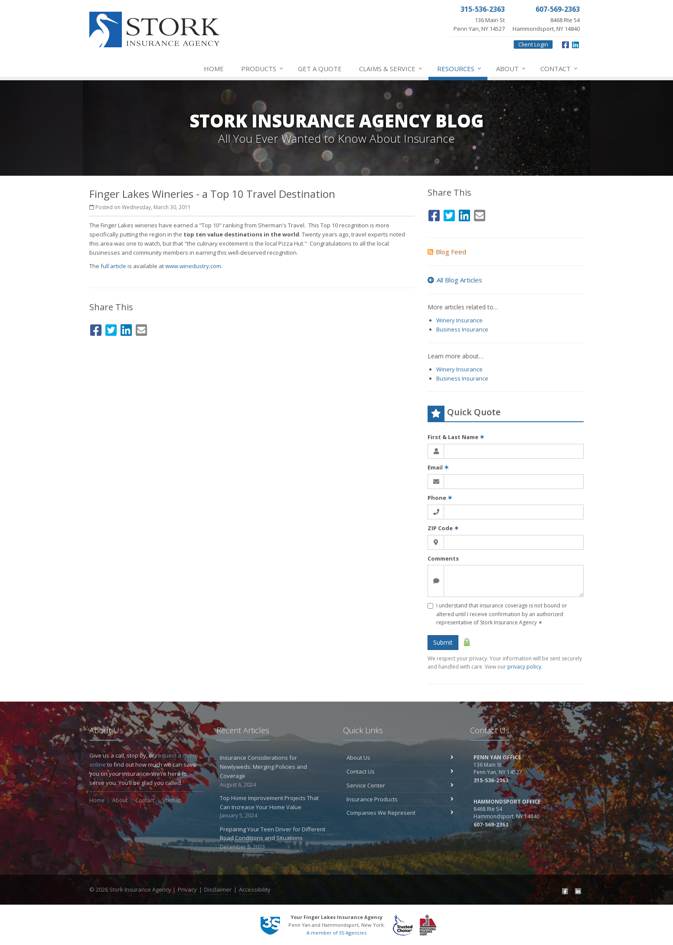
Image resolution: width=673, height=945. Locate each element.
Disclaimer (218, 889)
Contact (559, 68)
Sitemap (172, 800)
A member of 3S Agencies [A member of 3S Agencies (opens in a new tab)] (336, 932)
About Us (400, 757)
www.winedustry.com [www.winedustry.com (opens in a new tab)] (193, 266)
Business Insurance (462, 329)
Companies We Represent (400, 813)
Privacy (187, 889)
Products (262, 68)
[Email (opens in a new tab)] (141, 329)
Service (391, 68)
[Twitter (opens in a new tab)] (111, 329)
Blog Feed (447, 251)
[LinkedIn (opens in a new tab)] (575, 44)
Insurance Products (400, 799)
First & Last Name (456, 437)
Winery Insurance (459, 320)
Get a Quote (320, 68)
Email (438, 467)
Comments (443, 558)
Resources (459, 68)
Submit (443, 642)
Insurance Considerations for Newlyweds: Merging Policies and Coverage (273, 771)
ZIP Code (443, 528)
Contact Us (400, 771)
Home (214, 68)
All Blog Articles (455, 280)
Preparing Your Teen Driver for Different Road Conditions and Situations (273, 838)
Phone (440, 498)
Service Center (400, 785)
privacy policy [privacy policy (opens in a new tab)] (524, 666)
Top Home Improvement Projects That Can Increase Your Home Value (273, 807)
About (511, 68)
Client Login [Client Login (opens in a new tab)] (533, 44)
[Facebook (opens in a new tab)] (565, 44)
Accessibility (255, 889)
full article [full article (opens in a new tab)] (113, 266)
